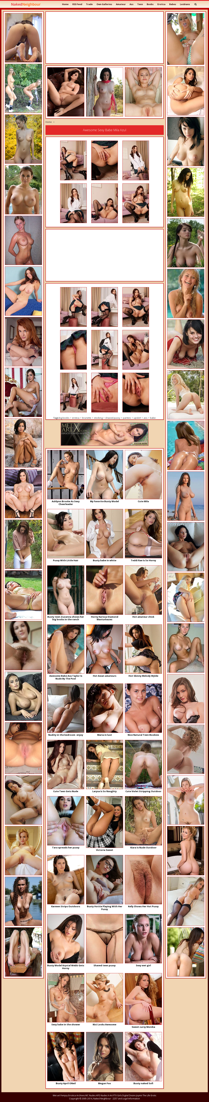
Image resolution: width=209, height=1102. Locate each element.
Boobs (150, 4)
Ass (131, 4)
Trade (89, 4)
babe (153, 417)
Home (65, 4)
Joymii (139, 1095)
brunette (86, 417)
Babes (172, 4)
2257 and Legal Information (126, 1098)
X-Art (110, 1095)
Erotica (161, 4)
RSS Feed (77, 4)
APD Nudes (101, 1095)
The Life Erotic (149, 1095)
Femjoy (64, 1095)
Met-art (56, 1095)
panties (127, 417)
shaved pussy (112, 417)
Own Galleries (104, 4)
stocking (98, 417)
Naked (26, 4)
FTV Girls (117, 1095)
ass (145, 417)
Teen (140, 4)
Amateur (121, 4)
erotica (75, 417)
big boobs (64, 417)
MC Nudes (90, 1095)
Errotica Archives (76, 1095)
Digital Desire (129, 1095)
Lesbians (185, 4)
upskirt (137, 417)
